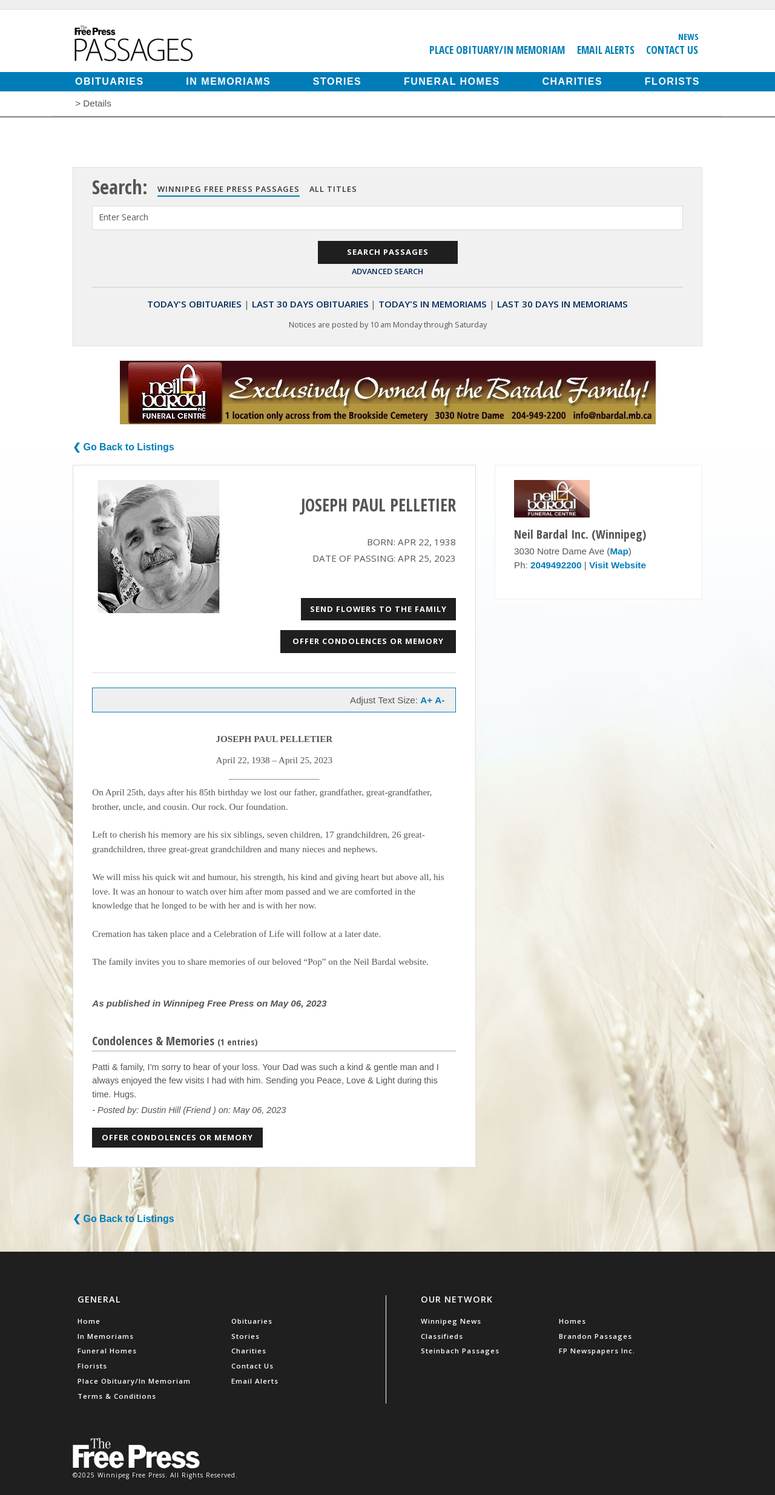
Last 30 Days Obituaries (310, 304)
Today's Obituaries (194, 304)
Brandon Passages (595, 1336)
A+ (426, 700)
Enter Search (123, 217)
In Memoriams (228, 81)
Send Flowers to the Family (378, 608)
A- (439, 700)
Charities (572, 81)
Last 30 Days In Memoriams (562, 304)
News (688, 36)
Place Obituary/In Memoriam (497, 49)
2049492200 (555, 565)
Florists (672, 81)
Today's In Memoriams (432, 304)
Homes (572, 1321)
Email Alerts (606, 49)
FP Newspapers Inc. (597, 1350)
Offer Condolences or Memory (368, 641)
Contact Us (672, 49)
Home (89, 1321)
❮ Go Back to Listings (123, 447)
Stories (337, 81)
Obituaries (109, 81)
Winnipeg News (451, 1321)
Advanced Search (387, 271)
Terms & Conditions (117, 1396)
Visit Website (617, 565)
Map (619, 551)
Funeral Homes (452, 81)
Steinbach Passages (460, 1350)
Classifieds (442, 1336)
